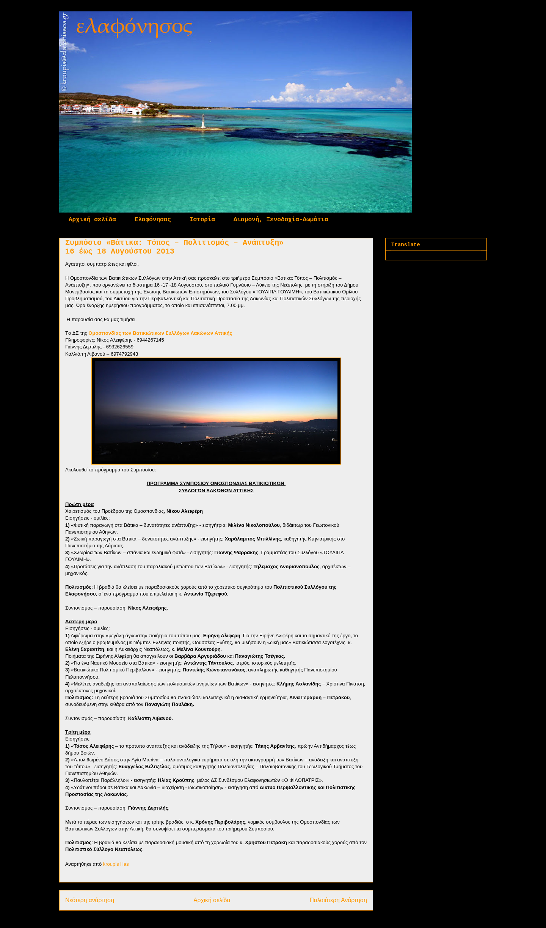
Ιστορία (202, 219)
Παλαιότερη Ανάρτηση (338, 900)
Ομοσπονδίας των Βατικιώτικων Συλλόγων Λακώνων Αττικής (160, 333)
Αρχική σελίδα (92, 219)
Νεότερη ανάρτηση (89, 900)
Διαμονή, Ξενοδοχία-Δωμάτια (281, 219)
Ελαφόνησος (153, 219)
